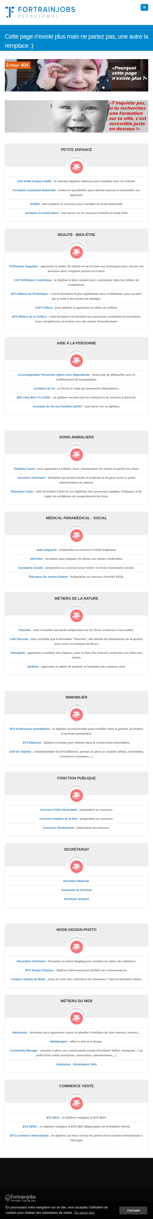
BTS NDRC (30, 1126)
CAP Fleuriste (19, 639)
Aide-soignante (47, 549)
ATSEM (34, 204)
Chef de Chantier (20, 751)
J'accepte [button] (133, 1210)
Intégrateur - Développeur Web (76, 1064)
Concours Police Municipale (58, 809)
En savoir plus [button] (85, 1212)
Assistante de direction (76, 890)
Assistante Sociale (30, 567)
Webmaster (19, 1032)
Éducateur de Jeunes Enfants (48, 576)
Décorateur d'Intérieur (31, 961)
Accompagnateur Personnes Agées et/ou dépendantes (54, 374)
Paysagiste (18, 652)
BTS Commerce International (29, 1135)
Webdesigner (59, 1041)
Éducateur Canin (22, 491)
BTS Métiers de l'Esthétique (29, 293)
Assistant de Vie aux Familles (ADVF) (57, 406)
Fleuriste (24, 630)
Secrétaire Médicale (76, 881)
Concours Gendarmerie (58, 827)
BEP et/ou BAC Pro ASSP (33, 397)
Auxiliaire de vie (44, 388)
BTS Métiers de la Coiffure (29, 316)
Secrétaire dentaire (76, 899)
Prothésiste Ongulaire (23, 266)
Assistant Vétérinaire (31, 477)
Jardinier (33, 666)
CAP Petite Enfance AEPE (34, 181)
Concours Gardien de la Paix (58, 818)
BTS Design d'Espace (39, 970)
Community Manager (24, 1050)
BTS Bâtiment (32, 742)
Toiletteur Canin (24, 468)
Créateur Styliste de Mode (28, 979)
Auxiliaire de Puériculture (42, 213)
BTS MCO (52, 1117)
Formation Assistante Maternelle (34, 190)
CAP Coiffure (44, 307)
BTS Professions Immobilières (30, 728)
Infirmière (36, 558)
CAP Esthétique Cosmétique (33, 280)
